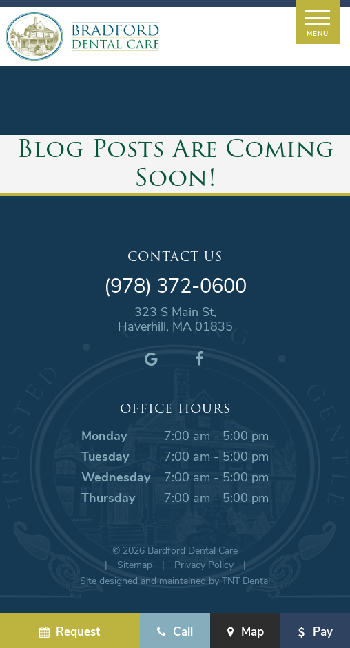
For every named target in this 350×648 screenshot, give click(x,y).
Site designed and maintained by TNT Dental (175, 580)
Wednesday (115, 476)
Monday (104, 435)
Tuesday (105, 456)
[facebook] (199, 358)
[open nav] (317, 22)
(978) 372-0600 (175, 285)
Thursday (108, 497)
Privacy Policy (204, 564)
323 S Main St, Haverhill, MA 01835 (175, 319)
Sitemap (134, 564)
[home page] (82, 36)
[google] (151, 358)
